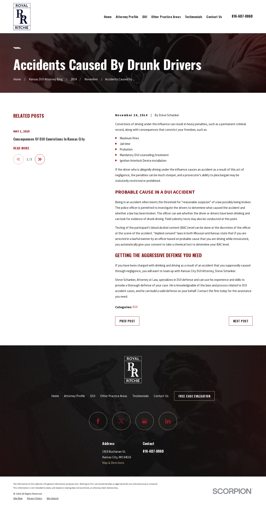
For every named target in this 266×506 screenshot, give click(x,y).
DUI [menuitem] (144, 16)
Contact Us (161, 396)
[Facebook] (98, 421)
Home (55, 396)
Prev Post (127, 321)
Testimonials (140, 396)
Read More (21, 148)
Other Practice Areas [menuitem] (166, 16)
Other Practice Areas (113, 396)
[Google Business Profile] (144, 421)
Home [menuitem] (108, 16)
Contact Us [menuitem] (214, 16)
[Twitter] (121, 421)
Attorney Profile (74, 396)
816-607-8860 (242, 16)
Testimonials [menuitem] (193, 16)
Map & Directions (113, 463)
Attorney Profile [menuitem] (127, 16)
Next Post (240, 321)
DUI (135, 307)
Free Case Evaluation (194, 396)
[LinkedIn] (168, 421)
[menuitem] (18, 498)
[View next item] (40, 159)
